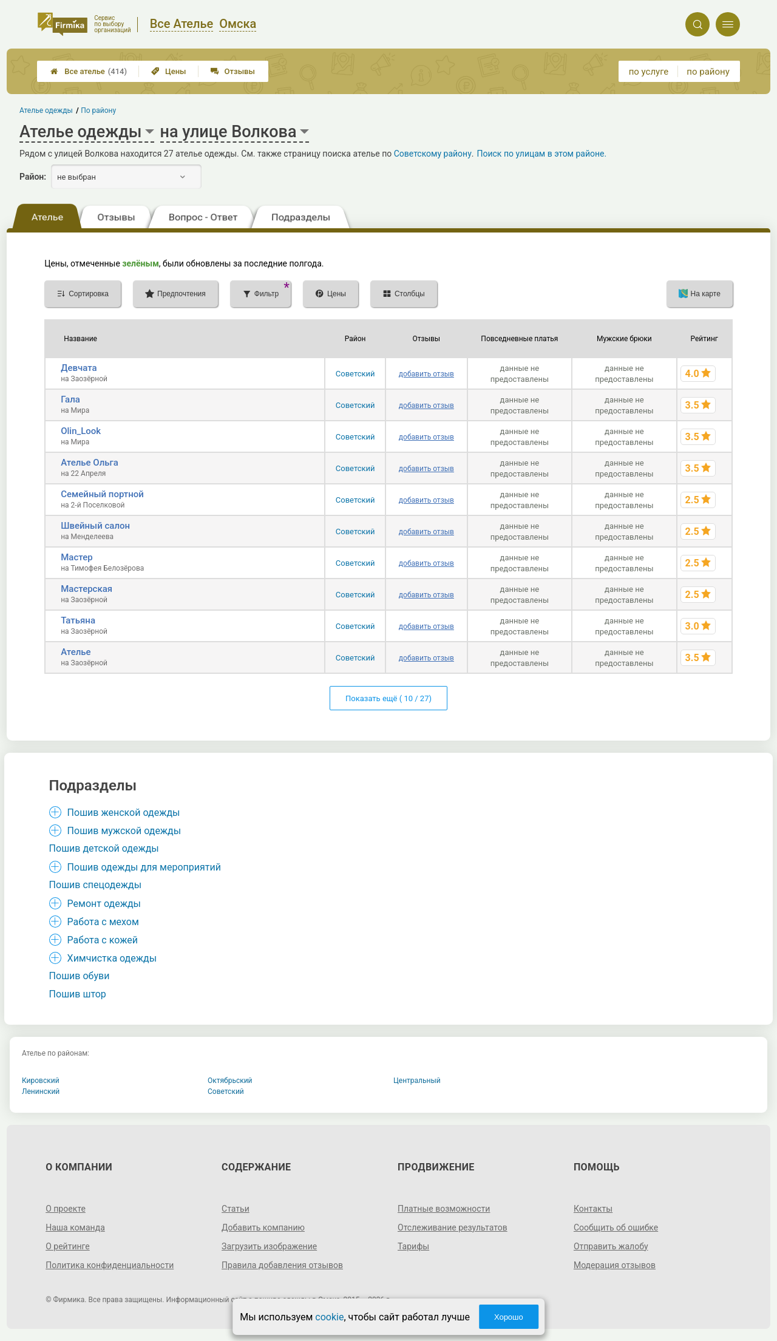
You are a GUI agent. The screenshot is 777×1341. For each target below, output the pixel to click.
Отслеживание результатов (452, 1227)
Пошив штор (77, 994)
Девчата (79, 367)
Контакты (593, 1209)
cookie (329, 1317)
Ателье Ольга (89, 462)
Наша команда (75, 1227)
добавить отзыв (426, 374)
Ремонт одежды (104, 903)
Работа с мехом (103, 922)
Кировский (40, 1080)
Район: (32, 177)
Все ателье (88, 71)
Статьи (235, 1209)
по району (708, 71)
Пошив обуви (79, 976)
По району (99, 110)
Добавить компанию (263, 1227)
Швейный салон (95, 525)
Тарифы (413, 1246)
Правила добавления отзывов (282, 1265)
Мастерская (86, 588)
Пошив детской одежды (104, 848)
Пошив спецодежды (95, 885)
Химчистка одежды (112, 958)
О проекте (66, 1209)
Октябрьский (230, 1080)
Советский (355, 373)
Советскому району (433, 153)
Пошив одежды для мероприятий (144, 867)
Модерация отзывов (615, 1265)
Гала (70, 399)
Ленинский (40, 1091)
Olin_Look (81, 431)
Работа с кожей (102, 940)
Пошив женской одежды (123, 812)
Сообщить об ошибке (616, 1227)
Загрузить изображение (269, 1246)
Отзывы (233, 71)
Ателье (75, 652)
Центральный (417, 1080)
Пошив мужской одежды (124, 831)
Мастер (76, 557)
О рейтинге (68, 1246)
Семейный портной (102, 494)
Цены (168, 71)
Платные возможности (444, 1209)
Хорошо (508, 1317)
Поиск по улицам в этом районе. (541, 153)
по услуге (649, 71)
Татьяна (78, 620)
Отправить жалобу (611, 1246)
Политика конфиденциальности (110, 1265)
